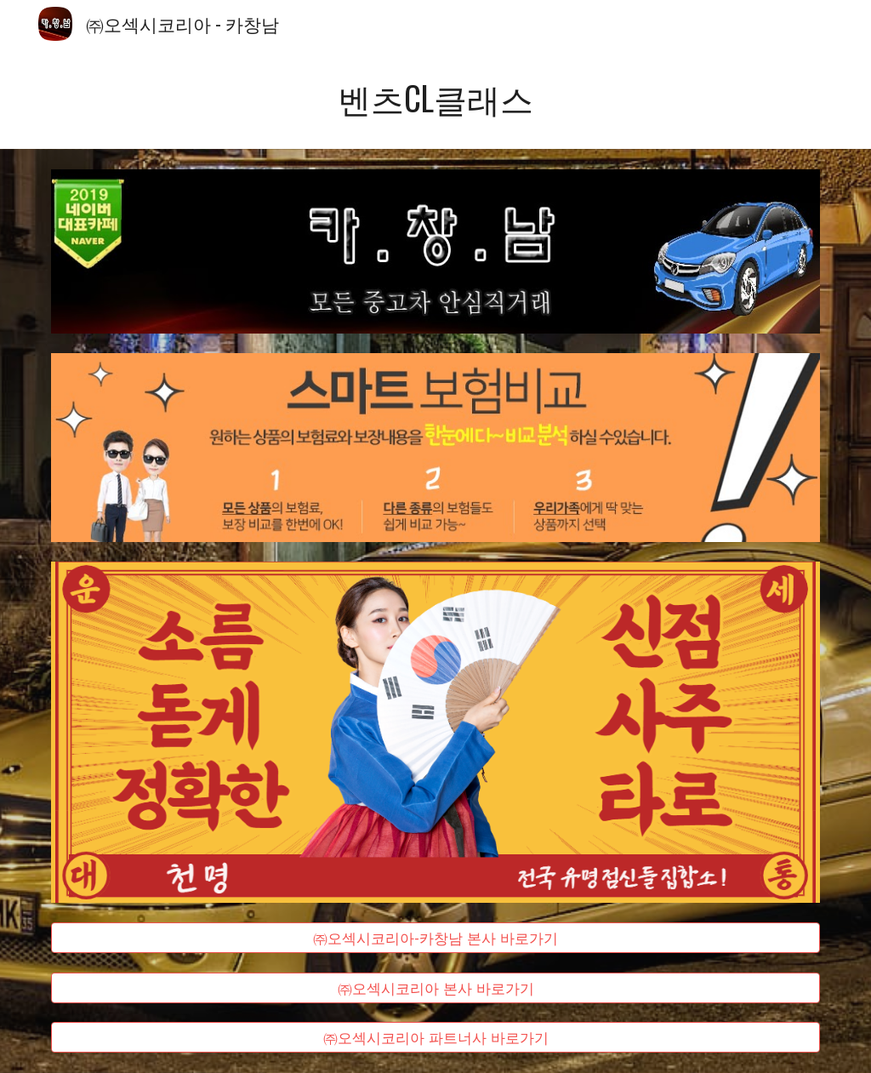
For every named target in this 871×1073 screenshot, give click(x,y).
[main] (436, 98)
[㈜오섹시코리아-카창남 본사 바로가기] (436, 938)
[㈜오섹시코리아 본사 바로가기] (436, 987)
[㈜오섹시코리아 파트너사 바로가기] (436, 1037)
